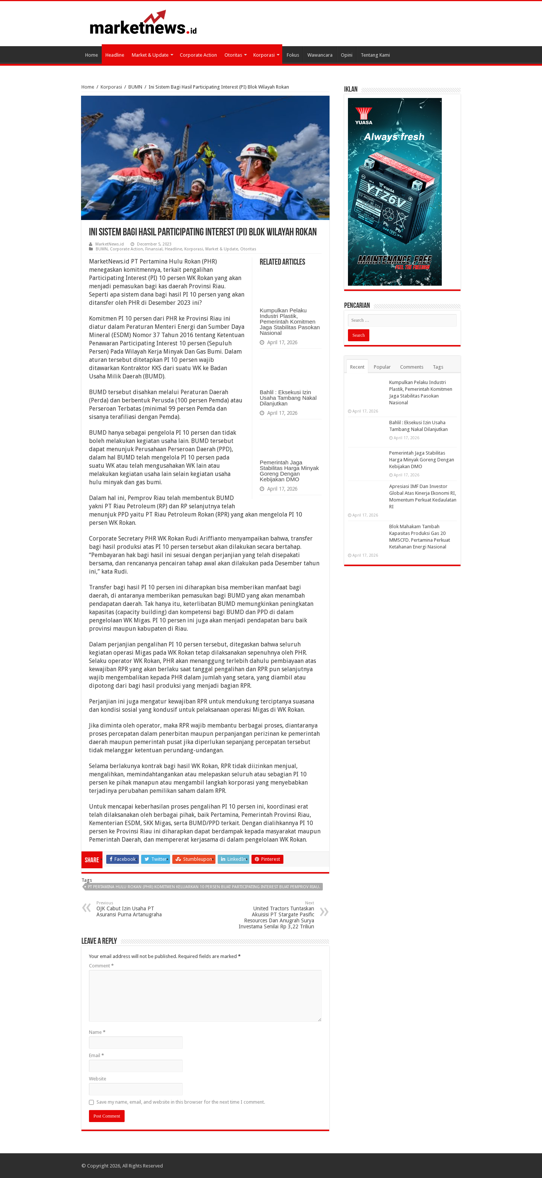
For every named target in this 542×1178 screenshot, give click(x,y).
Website (97, 1079)
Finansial (154, 249)
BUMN (135, 87)
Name (97, 1032)
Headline (114, 55)
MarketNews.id (109, 244)
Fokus (293, 55)
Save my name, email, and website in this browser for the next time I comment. (180, 1102)
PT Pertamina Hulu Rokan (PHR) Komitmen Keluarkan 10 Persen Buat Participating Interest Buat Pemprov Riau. (204, 886)
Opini (346, 55)
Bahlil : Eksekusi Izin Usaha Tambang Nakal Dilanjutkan (288, 398)
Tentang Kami (375, 55)
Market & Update (150, 55)
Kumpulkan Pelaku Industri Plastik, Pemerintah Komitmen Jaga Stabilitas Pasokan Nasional (290, 321)
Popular (382, 367)
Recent (357, 367)
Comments (411, 367)
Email (96, 1055)
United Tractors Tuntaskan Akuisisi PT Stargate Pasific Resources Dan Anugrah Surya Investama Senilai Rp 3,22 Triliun (275, 915)
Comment (101, 966)
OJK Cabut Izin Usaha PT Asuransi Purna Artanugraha (134, 909)
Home (91, 55)
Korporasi (264, 55)
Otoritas (233, 55)
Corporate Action (198, 55)
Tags (438, 367)
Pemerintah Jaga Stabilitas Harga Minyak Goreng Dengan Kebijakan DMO (289, 470)
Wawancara (320, 55)
